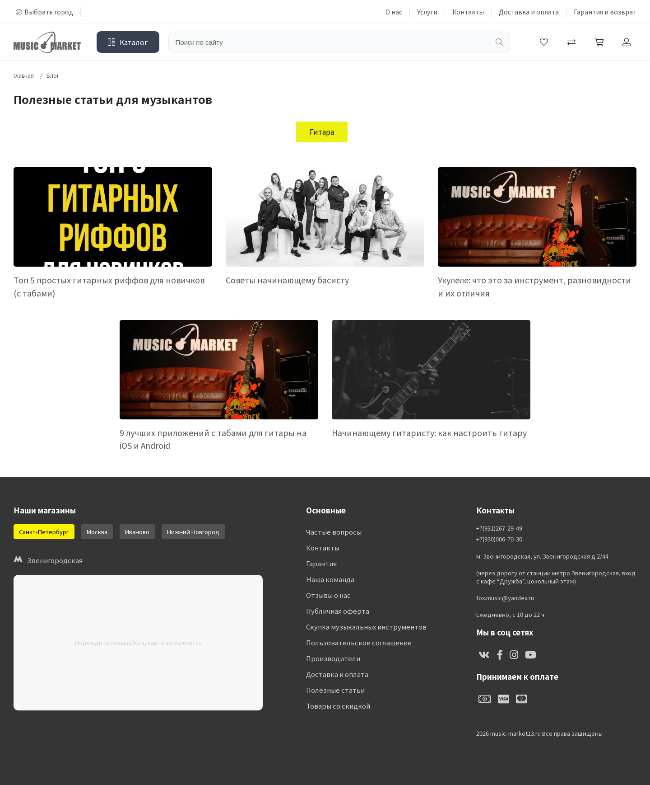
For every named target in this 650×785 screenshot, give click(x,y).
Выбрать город (44, 11)
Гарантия (321, 564)
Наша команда (330, 579)
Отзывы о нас (328, 595)
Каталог (128, 42)
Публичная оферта (337, 611)
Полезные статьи (335, 690)
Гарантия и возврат (605, 11)
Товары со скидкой (338, 706)
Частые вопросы (334, 532)
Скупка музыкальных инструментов (366, 627)
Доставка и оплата (529, 11)
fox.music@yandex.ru (505, 598)
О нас (393, 11)
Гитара (322, 131)
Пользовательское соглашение (358, 643)
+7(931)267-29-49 (499, 528)
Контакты (468, 11)
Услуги (427, 11)
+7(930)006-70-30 (499, 539)
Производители (333, 658)
